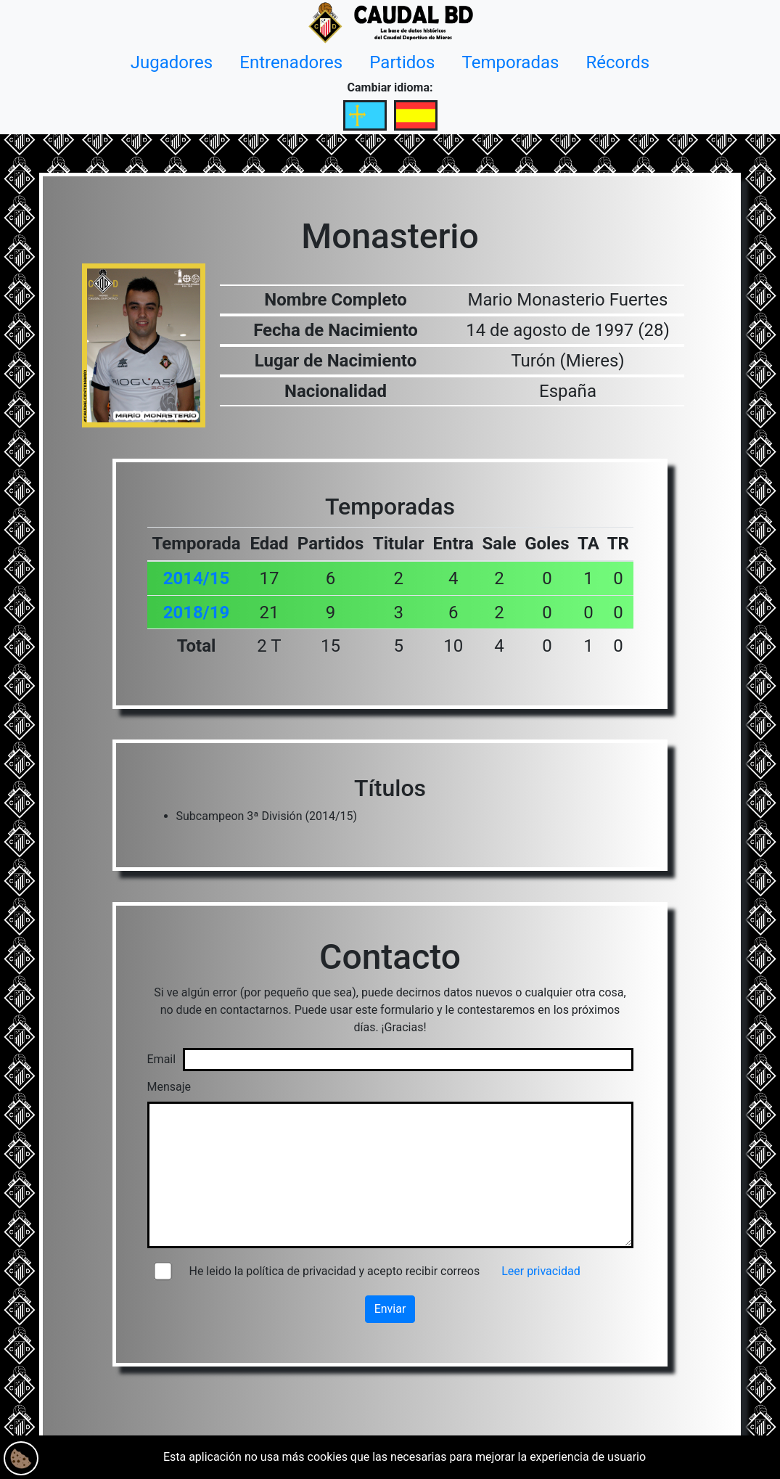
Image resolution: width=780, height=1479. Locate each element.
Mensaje (169, 1087)
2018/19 (196, 612)
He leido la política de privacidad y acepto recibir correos (334, 1271)
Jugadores (172, 62)
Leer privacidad (540, 1271)
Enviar (390, 1309)
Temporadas (510, 62)
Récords (618, 62)
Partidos (402, 62)
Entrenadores (290, 62)
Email (161, 1059)
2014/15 (196, 578)
